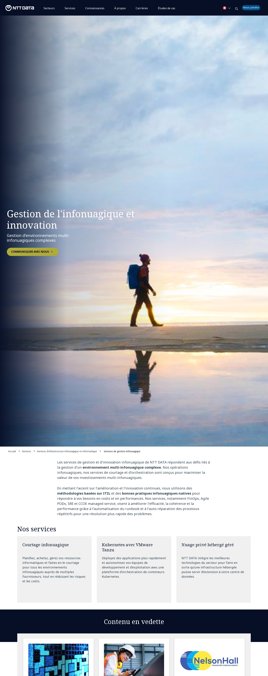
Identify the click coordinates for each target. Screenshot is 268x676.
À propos (120, 8)
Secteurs (49, 8)
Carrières (142, 8)
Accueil (12, 451)
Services (70, 8)
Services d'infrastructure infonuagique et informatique (67, 451)
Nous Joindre (251, 8)
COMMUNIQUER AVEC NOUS (30, 252)
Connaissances (94, 8)
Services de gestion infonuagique (122, 451)
